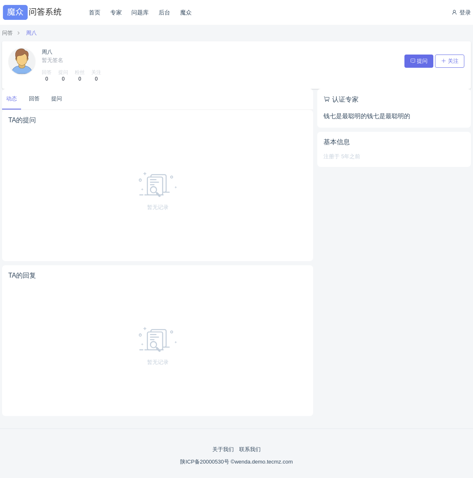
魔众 (186, 12)
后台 (164, 12)
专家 (116, 12)
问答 (7, 33)
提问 (419, 61)
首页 (94, 12)
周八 (31, 33)
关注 (450, 61)
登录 (461, 12)
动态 (11, 98)
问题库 (140, 12)
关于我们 (223, 449)
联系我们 (250, 449)
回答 (34, 98)
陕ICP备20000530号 (205, 462)
